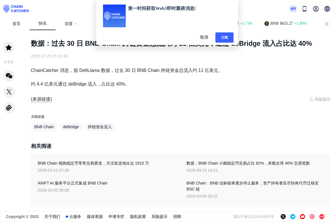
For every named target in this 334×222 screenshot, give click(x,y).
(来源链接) (41, 99)
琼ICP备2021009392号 (254, 216)
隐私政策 (138, 216)
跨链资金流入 (100, 127)
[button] (327, 9)
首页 (16, 24)
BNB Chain (44, 127)
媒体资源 (95, 216)
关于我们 (52, 216)
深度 (71, 24)
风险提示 (159, 216)
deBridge (71, 127)
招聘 (177, 216)
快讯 (43, 23)
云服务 (75, 216)
